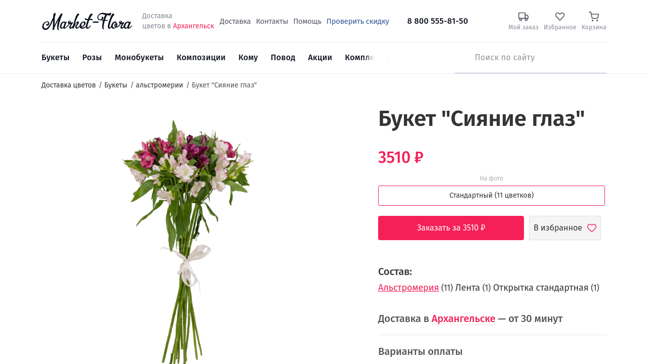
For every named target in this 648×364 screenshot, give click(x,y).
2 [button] (346, 182)
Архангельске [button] (464, 318)
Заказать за (459, 228)
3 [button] (346, 192)
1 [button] (346, 171)
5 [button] (346, 212)
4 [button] (346, 202)
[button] (342, 124)
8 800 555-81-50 (438, 21)
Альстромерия (408, 287)
